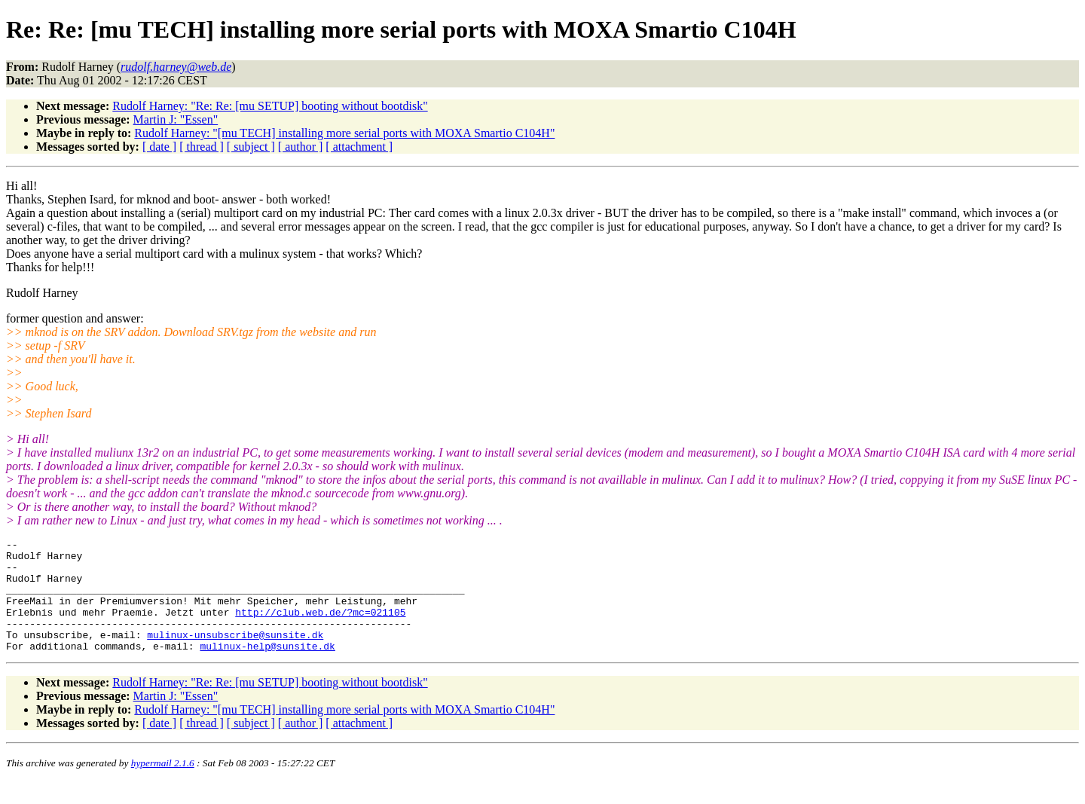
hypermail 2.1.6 (162, 785)
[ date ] (159, 146)
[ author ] (300, 146)
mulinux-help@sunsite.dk (267, 668)
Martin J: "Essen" (176, 119)
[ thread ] (201, 146)
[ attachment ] (359, 146)
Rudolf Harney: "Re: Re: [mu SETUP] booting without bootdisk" (269, 105)
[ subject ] (251, 146)
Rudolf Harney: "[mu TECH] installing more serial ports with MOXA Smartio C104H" (344, 133)
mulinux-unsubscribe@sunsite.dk (235, 655)
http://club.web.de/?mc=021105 (320, 627)
